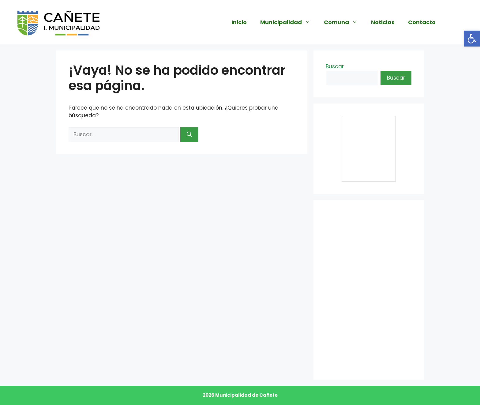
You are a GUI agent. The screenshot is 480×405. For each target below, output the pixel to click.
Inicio (239, 22)
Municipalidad (288, 22)
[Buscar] (189, 134)
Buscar (335, 66)
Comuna (344, 22)
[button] (472, 39)
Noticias (383, 22)
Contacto (422, 22)
